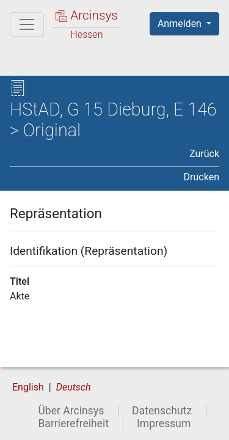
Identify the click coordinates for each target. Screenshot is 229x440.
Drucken (201, 177)
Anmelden (181, 23)
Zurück (204, 154)
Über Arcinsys (71, 411)
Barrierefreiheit (73, 423)
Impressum (164, 423)
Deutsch (73, 387)
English (28, 387)
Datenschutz (162, 411)
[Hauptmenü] (27, 24)
